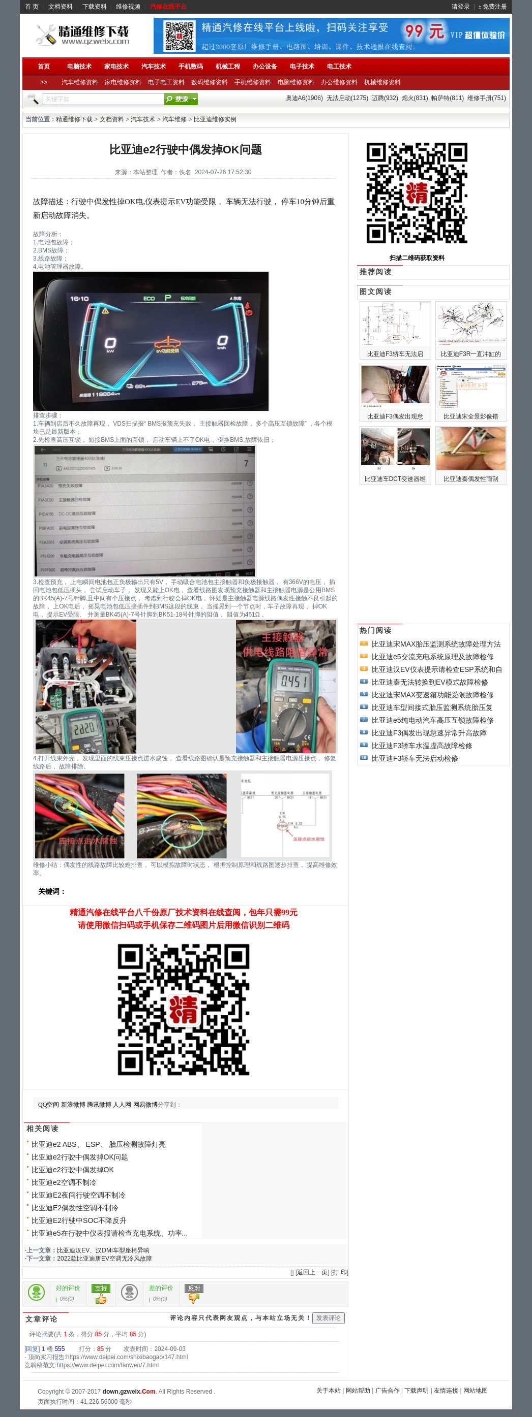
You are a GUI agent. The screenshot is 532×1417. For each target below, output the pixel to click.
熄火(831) (415, 98)
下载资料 (94, 6)
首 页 (32, 6)
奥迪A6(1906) (304, 98)
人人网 (122, 1104)
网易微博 (145, 1104)
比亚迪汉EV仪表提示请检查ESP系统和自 (437, 669)
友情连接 (446, 1390)
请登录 (461, 6)
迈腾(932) (385, 98)
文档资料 (60, 6)
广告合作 (387, 1390)
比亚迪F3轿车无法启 (395, 354)
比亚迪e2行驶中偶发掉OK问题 (80, 1157)
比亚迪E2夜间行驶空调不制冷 (79, 1195)
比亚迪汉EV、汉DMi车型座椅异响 (103, 1250)
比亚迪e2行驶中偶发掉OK (73, 1170)
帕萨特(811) (447, 98)
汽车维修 (174, 119)
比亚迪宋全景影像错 (471, 416)
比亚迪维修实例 (215, 119)
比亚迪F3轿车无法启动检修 (415, 758)
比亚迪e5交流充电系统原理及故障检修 (433, 657)
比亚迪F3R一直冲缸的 (471, 354)
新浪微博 (73, 1104)
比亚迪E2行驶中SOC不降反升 (79, 1220)
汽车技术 (143, 119)
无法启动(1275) (348, 98)
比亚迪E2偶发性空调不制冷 (75, 1208)
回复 (32, 1348)
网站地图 (475, 1390)
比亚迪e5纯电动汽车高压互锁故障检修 (433, 720)
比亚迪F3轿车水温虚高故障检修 (422, 746)
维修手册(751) (486, 98)
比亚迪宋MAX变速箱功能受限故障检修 (433, 695)
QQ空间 (48, 1104)
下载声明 (416, 1390)
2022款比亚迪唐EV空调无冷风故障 (104, 1258)
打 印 (339, 1272)
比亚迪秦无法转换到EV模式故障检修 (430, 682)
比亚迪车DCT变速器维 (395, 478)
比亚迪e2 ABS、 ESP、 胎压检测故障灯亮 (99, 1144)
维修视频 (128, 6)
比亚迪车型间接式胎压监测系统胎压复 (432, 707)
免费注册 (495, 6)
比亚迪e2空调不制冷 (64, 1182)
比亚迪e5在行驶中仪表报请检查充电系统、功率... (110, 1233)
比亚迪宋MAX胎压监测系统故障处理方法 (436, 644)
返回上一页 (312, 1272)
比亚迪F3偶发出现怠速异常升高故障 (429, 733)
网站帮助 (358, 1390)
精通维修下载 (74, 119)
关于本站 (328, 1390)
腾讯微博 (99, 1104)
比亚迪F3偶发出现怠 (395, 416)
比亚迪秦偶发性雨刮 (471, 478)
